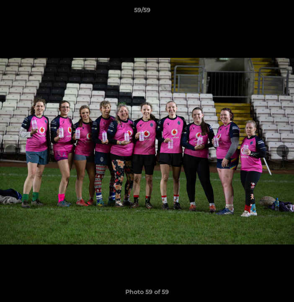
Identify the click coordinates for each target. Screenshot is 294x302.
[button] (264, 12)
